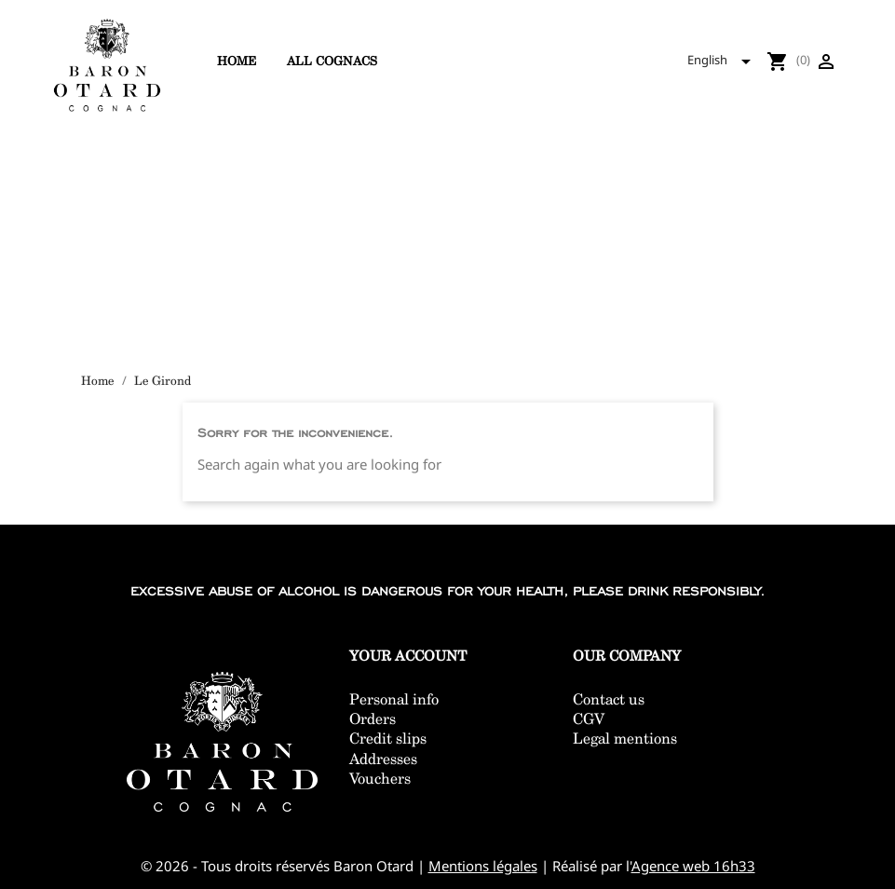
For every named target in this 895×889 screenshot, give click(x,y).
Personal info (394, 699)
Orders (372, 719)
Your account (408, 655)
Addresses (383, 759)
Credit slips (388, 738)
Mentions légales (482, 865)
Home (236, 60)
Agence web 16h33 (693, 865)
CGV (588, 719)
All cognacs (332, 60)
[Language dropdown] (724, 61)
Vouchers (380, 778)
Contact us (608, 699)
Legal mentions (625, 738)
